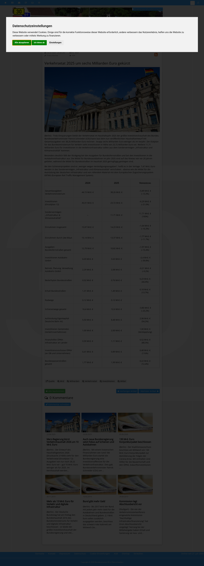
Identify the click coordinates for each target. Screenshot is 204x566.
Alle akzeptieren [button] (22, 42)
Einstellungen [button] (55, 42)
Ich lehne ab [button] (39, 42)
